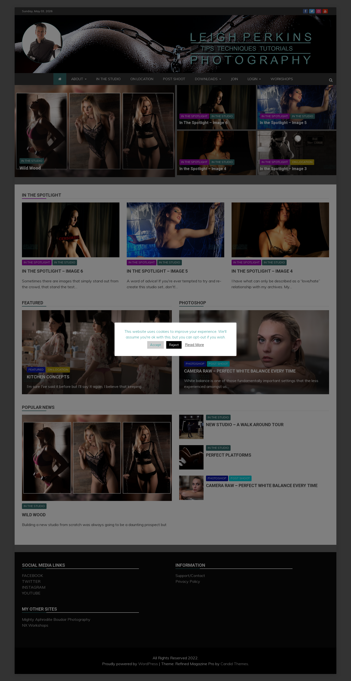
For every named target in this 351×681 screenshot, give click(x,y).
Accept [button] (155, 345)
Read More (194, 344)
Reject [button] (174, 345)
